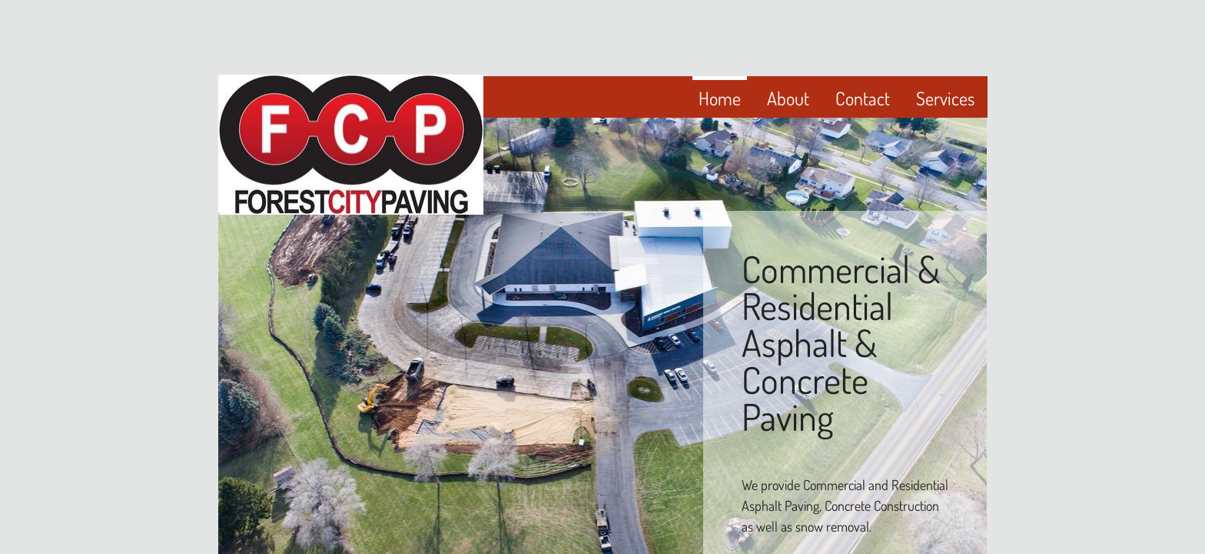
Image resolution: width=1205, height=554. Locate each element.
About (788, 98)
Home (720, 98)
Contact (862, 98)
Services (945, 98)
